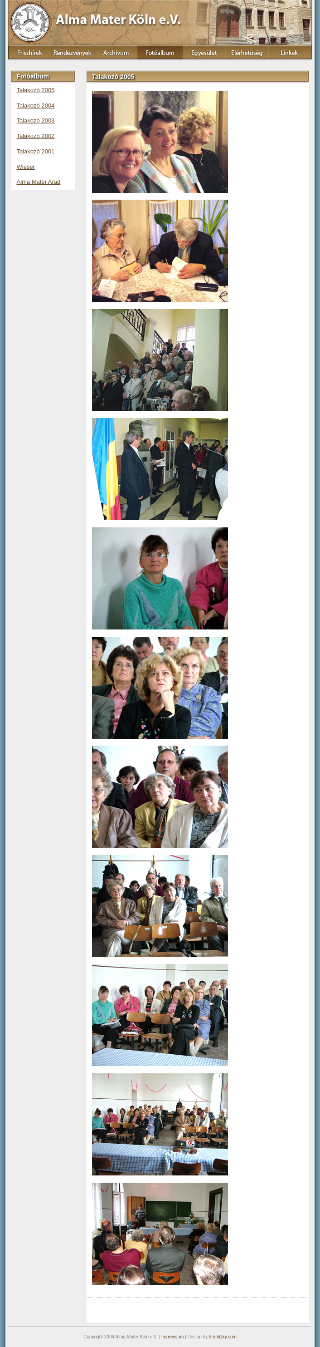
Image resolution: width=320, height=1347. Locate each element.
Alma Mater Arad (39, 181)
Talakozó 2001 (36, 151)
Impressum (172, 1336)
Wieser (26, 166)
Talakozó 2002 (36, 136)
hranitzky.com (223, 1336)
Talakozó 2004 (36, 105)
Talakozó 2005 (36, 90)
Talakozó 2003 (36, 120)
